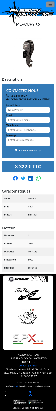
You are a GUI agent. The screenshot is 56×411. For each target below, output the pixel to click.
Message (11, 135)
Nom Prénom (13, 105)
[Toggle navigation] (50, 4)
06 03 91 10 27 (16, 95)
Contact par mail (28, 365)
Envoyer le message (28, 150)
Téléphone (12, 125)
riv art (15, 386)
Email (9, 115)
